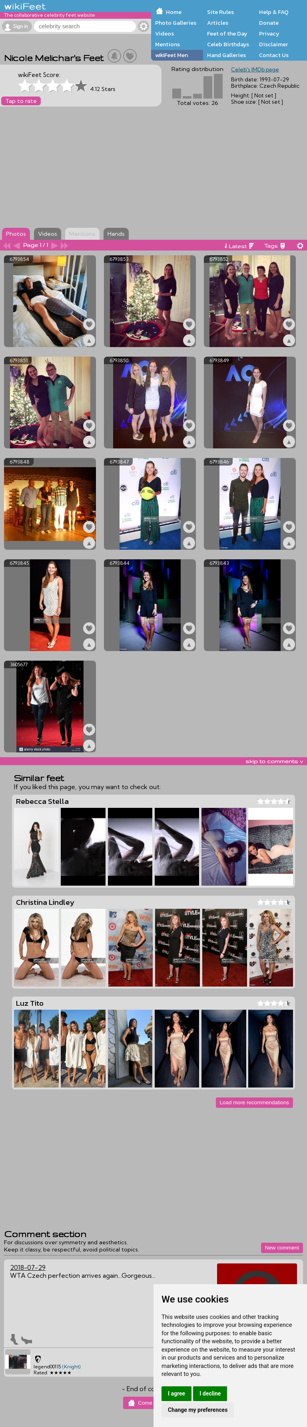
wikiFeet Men (171, 55)
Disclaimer (273, 44)
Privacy (269, 33)
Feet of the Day (227, 33)
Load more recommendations (254, 1102)
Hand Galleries (226, 55)
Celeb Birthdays (228, 44)
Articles (217, 22)
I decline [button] (210, 1393)
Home (173, 12)
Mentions (167, 44)
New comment (282, 1248)
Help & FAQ (274, 12)
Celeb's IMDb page (255, 69)
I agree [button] (176, 1393)
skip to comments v (274, 761)
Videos (164, 33)
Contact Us (274, 55)
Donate (269, 22)
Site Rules (220, 12)
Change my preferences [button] (197, 1410)
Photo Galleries (175, 22)
